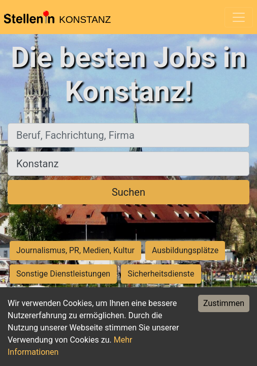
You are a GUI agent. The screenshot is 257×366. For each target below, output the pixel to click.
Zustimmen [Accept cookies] (223, 303)
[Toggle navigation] (238, 17)
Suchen (128, 192)
